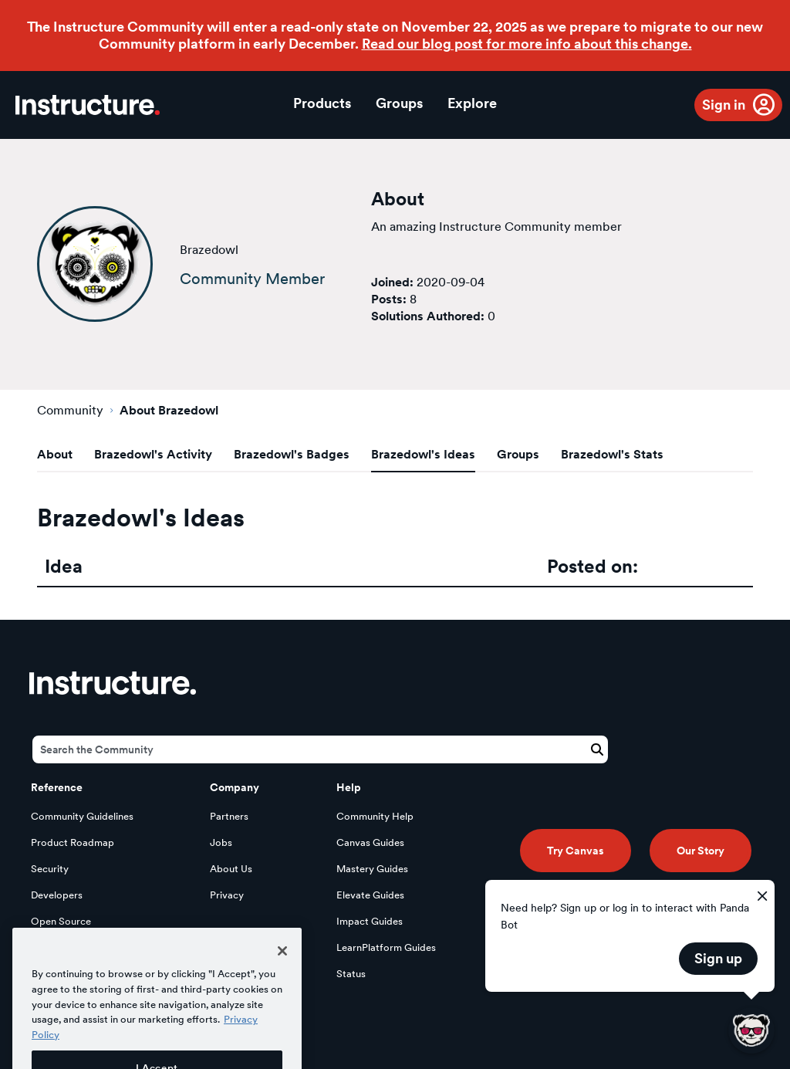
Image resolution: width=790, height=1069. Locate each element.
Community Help (375, 816)
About (55, 454)
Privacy (227, 895)
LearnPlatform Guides (386, 947)
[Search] (320, 749)
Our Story (700, 850)
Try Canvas (575, 850)
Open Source (61, 921)
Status (351, 973)
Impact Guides (369, 921)
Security (50, 868)
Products (322, 103)
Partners (229, 816)
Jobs (221, 842)
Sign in (723, 104)
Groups (399, 103)
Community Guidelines (82, 816)
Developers (57, 895)
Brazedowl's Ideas (423, 454)
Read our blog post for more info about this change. (527, 44)
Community (70, 410)
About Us (231, 868)
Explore (472, 103)
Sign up (718, 958)
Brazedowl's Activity (153, 454)
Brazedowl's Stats (612, 454)
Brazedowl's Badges (291, 454)
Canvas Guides (370, 842)
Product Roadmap (72, 842)
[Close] (282, 973)
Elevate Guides (370, 895)
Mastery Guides (372, 868)
